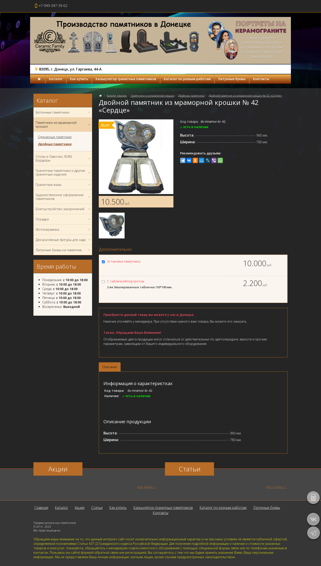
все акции (145, 487)
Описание (109, 367)
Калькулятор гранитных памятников (126, 79)
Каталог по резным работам (187, 79)
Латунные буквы (231, 79)
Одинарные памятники (55, 137)
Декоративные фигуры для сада (63, 240)
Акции (79, 507)
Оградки (63, 219)
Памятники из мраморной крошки (152, 95)
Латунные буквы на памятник (63, 250)
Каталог (55, 79)
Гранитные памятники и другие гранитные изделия (63, 172)
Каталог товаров (117, 95)
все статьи (274, 487)
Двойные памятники (191, 95)
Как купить (79, 79)
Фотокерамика (63, 229)
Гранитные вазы (63, 185)
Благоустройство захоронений (63, 209)
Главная (41, 507)
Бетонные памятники (63, 112)
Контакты (261, 79)
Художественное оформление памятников (63, 197)
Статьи (97, 507)
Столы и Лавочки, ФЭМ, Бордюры (63, 158)
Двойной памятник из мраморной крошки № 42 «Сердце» (245, 95)
